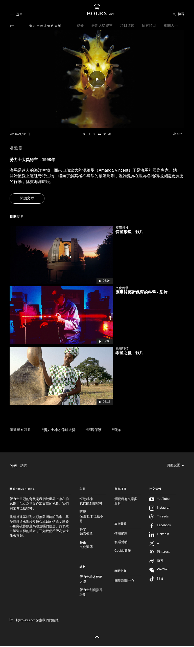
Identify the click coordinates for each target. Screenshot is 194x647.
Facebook (160, 526)
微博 (156, 562)
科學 (93, 533)
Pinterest (159, 553)
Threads (159, 517)
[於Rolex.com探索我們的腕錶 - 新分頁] (34, 621)
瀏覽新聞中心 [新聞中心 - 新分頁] (124, 581)
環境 (93, 517)
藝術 (93, 546)
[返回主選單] (12, 26)
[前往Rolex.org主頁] (97, 10)
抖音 (156, 579)
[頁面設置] (175, 465)
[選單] (16, 14)
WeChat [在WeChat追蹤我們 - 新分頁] (158, 571)
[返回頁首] (97, 638)
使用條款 (121, 535)
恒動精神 (93, 502)
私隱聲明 (121, 543)
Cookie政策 (122, 551)
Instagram (160, 509)
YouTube (159, 500)
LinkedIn (159, 535)
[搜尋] (177, 14)
